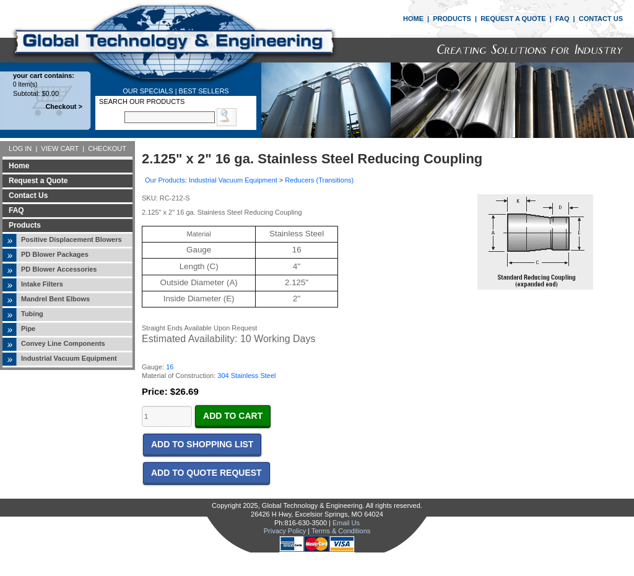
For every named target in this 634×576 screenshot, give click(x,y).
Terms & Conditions (340, 531)
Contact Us (28, 195)
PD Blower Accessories (59, 269)
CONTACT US (601, 18)
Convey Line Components (63, 343)
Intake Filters (42, 284)
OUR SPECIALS (148, 91)
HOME (413, 18)
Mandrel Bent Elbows (55, 299)
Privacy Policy (285, 531)
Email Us (346, 523)
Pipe (28, 328)
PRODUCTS (452, 18)
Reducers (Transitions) (319, 180)
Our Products (165, 180)
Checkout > (63, 106)
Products (25, 225)
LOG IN (20, 148)
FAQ (562, 18)
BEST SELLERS (204, 91)
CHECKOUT (107, 148)
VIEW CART (60, 148)
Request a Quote (38, 180)
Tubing (32, 313)
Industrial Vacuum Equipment (69, 358)
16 (169, 367)
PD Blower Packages (55, 254)
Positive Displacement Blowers (71, 239)
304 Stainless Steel (246, 375)
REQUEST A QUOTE (513, 18)
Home (19, 165)
